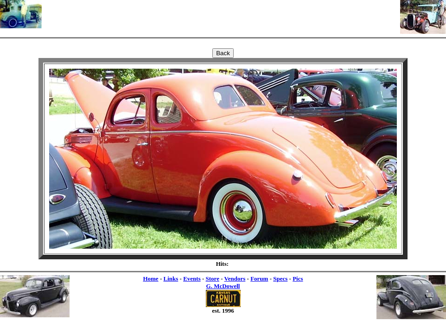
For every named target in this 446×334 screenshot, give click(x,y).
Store (212, 278)
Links (170, 278)
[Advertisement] (221, 14)
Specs (280, 278)
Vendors (235, 278)
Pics (298, 278)
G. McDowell (223, 286)
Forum (259, 278)
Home (150, 278)
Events (192, 278)
